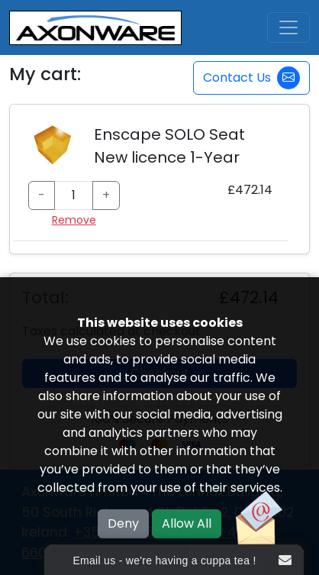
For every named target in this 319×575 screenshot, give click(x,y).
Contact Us (251, 77)
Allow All (186, 523)
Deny (123, 523)
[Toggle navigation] (288, 27)
